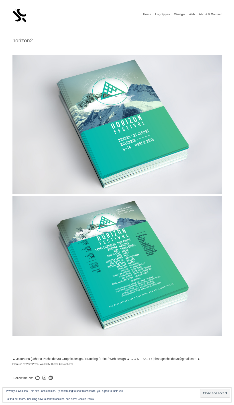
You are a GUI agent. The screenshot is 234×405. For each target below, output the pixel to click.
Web (192, 14)
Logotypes (162, 14)
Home (147, 14)
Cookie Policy (86, 399)
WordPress (32, 364)
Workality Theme (49, 364)
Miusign (179, 14)
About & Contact (210, 14)
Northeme (68, 364)
